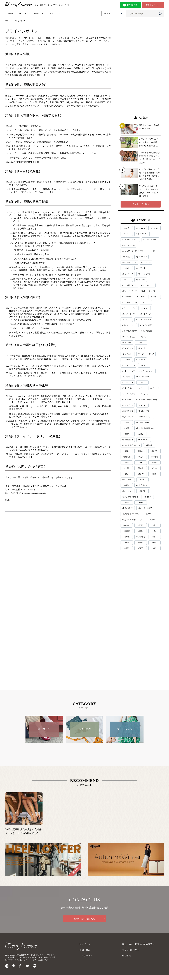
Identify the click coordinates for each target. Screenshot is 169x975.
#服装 (127, 462)
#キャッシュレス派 (129, 262)
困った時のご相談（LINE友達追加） (139, 944)
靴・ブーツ (23, 14)
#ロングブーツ (127, 405)
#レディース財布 (128, 394)
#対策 (127, 451)
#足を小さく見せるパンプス (133, 520)
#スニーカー (127, 297)
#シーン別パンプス (129, 285)
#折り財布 (154, 457)
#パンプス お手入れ (143, 320)
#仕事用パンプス (146, 417)
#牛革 (127, 468)
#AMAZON (140, 228)
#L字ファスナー (142, 234)
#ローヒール (144, 394)
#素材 (142, 480)
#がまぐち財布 (141, 257)
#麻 (154, 548)
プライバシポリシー (131, 950)
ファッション (54, 14)
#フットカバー (143, 348)
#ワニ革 (142, 405)
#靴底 (127, 542)
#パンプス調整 (146, 331)
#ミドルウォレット (147, 371)
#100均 (126, 228)
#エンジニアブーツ (150, 239)
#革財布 (127, 531)
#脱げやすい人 (127, 491)
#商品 (140, 434)
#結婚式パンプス (142, 485)
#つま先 (146, 302)
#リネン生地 (127, 388)
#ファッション (127, 348)
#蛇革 (127, 502)
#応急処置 (127, 457)
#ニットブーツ (145, 314)
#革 (154, 525)
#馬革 (127, 548)
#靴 (154, 531)
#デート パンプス (128, 308)
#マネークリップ (128, 371)
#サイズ (127, 280)
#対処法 (149, 445)
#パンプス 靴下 (146, 325)
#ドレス (145, 308)
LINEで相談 (130, 5)
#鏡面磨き (127, 525)
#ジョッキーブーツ (129, 291)
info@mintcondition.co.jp (35, 493)
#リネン (142, 382)
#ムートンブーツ (142, 377)
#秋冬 (154, 474)
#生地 (154, 468)
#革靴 (140, 531)
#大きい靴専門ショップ (131, 445)
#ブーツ (141, 342)
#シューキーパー (147, 285)
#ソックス (155, 297)
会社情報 (126, 955)
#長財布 (141, 525)
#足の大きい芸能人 (145, 508)
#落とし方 (147, 497)
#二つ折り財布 (143, 411)
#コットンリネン (144, 274)
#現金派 (141, 468)
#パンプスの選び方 (129, 331)
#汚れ (140, 462)
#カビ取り (127, 257)
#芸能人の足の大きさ (130, 497)
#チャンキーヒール (129, 302)
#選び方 (153, 520)
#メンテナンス (127, 382)
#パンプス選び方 (128, 337)
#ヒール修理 (127, 342)
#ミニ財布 (127, 377)
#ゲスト (127, 268)
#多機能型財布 (127, 440)
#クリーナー (146, 262)
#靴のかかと (140, 537)
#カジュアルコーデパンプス (133, 251)
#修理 (127, 428)
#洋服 (154, 462)
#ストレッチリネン (148, 291)
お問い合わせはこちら (84, 919)
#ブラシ (127, 360)
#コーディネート (142, 268)
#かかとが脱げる (128, 245)
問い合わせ (152, 5)
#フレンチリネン (128, 365)
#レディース (154, 388)
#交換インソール (128, 417)
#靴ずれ (127, 537)
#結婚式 (127, 485)
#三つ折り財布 (127, 411)
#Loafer (126, 234)
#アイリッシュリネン (130, 239)
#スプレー (141, 297)
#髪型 (140, 548)
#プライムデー (127, 354)
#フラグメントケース (146, 354)
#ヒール (144, 337)
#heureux (154, 228)
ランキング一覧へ (140, 204)
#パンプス (127, 320)
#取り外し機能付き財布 (145, 428)
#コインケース (127, 274)
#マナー (144, 365)
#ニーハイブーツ (128, 314)
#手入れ (141, 457)
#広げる (154, 451)
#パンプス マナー (128, 325)
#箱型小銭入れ (127, 480)
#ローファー (127, 400)
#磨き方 (141, 474)
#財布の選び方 (127, 508)
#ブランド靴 (140, 360)
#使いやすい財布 (142, 422)
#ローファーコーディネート (147, 400)
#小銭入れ (140, 451)
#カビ (153, 251)
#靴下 (154, 537)
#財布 (140, 502)
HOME (10, 14)
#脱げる (142, 491)
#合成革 (127, 434)
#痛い (127, 474)
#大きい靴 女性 (143, 440)
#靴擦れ (141, 542)
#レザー (141, 388)
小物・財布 (38, 14)
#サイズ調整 (140, 280)
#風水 (154, 542)
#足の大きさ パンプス (130, 514)
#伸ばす (127, 422)
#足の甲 (148, 514)
